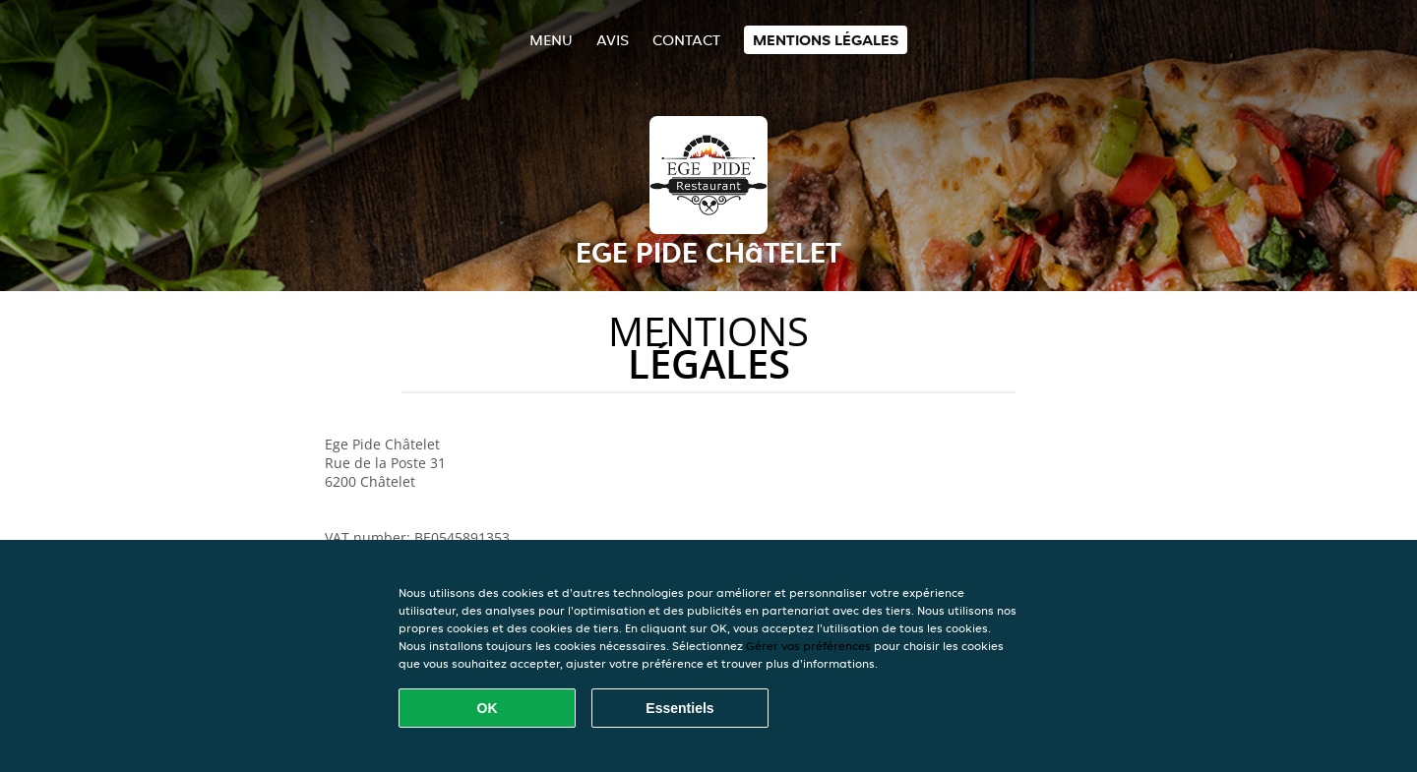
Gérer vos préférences (808, 645)
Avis (612, 40)
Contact (686, 40)
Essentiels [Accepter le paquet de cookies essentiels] (679, 708)
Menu (551, 40)
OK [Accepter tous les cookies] (487, 708)
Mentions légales (825, 40)
